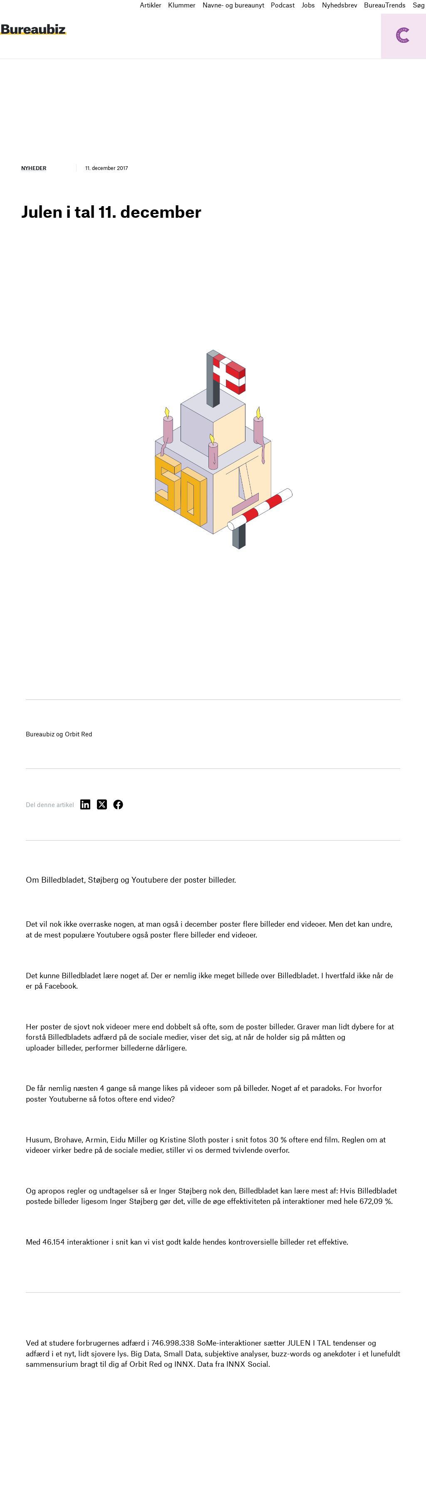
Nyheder (33, 168)
